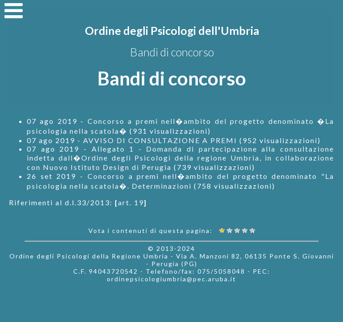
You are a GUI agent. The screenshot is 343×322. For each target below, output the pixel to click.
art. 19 (131, 202)
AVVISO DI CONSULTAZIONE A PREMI (160, 140)
